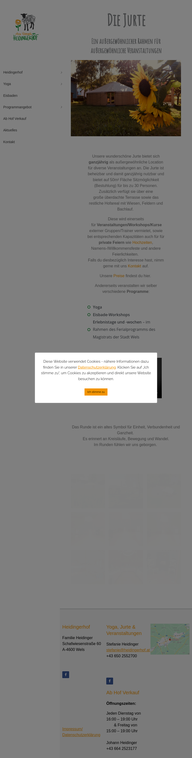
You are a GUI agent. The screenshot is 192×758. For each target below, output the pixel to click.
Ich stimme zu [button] (96, 392)
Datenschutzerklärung (97, 367)
